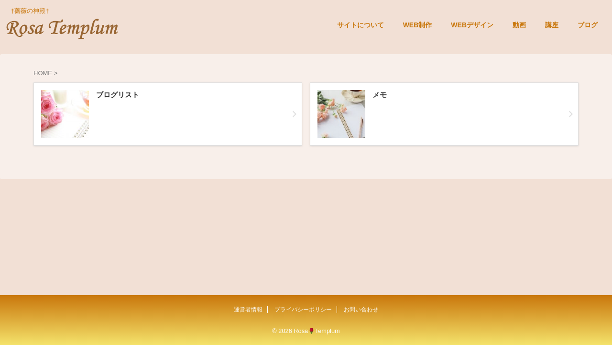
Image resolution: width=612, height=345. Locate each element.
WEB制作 (417, 25)
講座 (551, 25)
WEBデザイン (472, 25)
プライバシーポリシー (303, 309)
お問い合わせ (361, 309)
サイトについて (360, 25)
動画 (519, 25)
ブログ (588, 25)
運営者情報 (248, 309)
